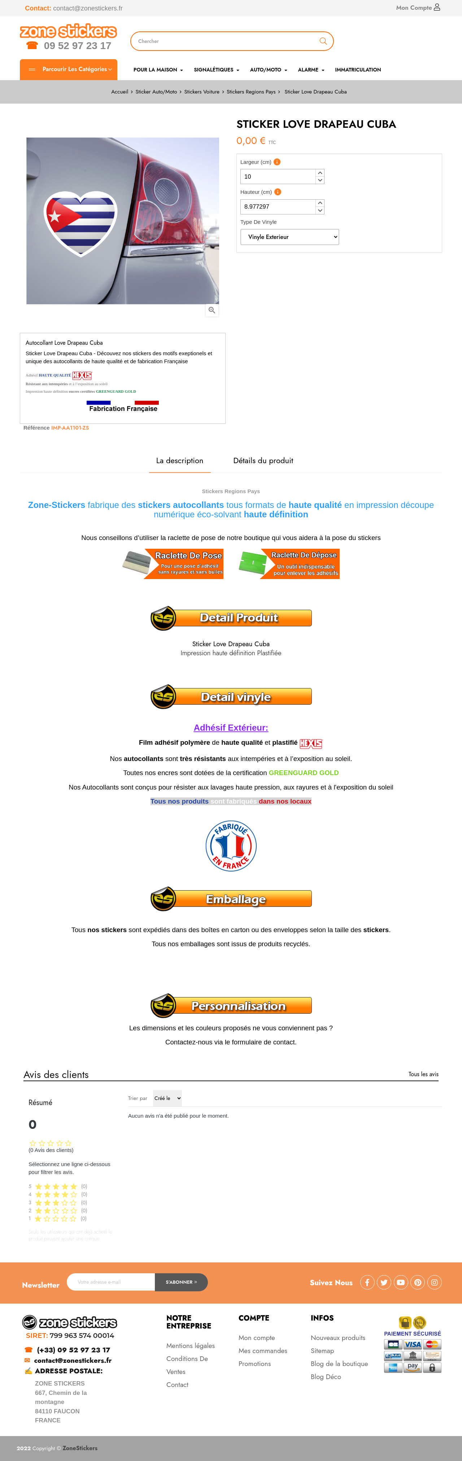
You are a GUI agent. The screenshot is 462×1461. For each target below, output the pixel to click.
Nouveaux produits (338, 1338)
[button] (319, 173)
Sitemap (322, 1351)
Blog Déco (326, 1377)
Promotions (255, 1364)
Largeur (255, 162)
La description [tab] (180, 460)
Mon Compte (418, 7)
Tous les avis (424, 1074)
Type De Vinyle (258, 222)
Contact (177, 1385)
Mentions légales (190, 1346)
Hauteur (256, 192)
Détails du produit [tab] (263, 460)
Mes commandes (263, 1351)
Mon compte (257, 1338)
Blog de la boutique (339, 1364)
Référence (36, 428)
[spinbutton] (282, 176)
